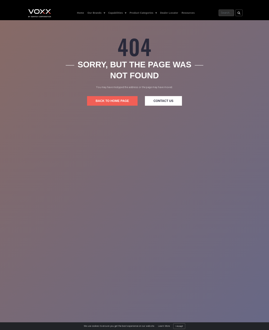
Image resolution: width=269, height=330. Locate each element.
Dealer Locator (169, 12)
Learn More (164, 326)
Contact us (163, 101)
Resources (188, 12)
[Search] (226, 13)
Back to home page (112, 101)
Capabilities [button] (115, 12)
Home (80, 12)
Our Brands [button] (94, 12)
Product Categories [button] (141, 12)
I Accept (179, 326)
